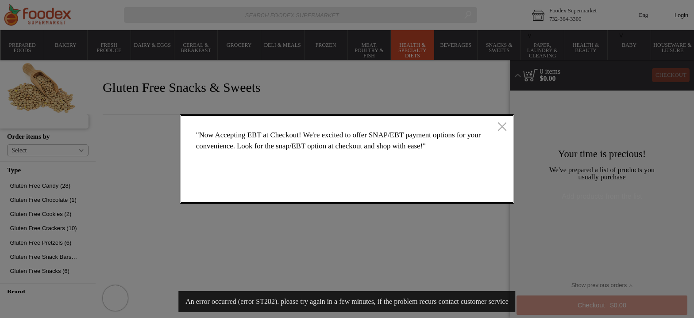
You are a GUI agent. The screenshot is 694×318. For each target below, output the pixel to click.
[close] (502, 127)
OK (472, 188)
